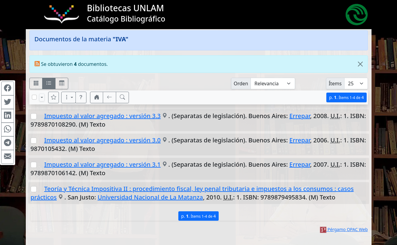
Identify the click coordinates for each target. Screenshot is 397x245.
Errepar (299, 116)
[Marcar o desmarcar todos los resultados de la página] (34, 97)
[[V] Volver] (109, 97)
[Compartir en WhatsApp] (7, 129)
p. (346, 97)
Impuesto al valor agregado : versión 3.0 (102, 140)
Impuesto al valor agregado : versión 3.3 (102, 116)
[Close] (360, 64)
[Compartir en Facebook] (7, 88)
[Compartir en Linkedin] (7, 116)
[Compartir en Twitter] (7, 102)
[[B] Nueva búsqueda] (122, 97)
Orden (241, 83)
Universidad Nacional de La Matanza (150, 197)
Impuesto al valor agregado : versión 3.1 (102, 164)
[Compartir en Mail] (7, 157)
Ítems (335, 83)
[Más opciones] (68, 97)
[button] (81, 97)
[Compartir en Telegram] (7, 143)
